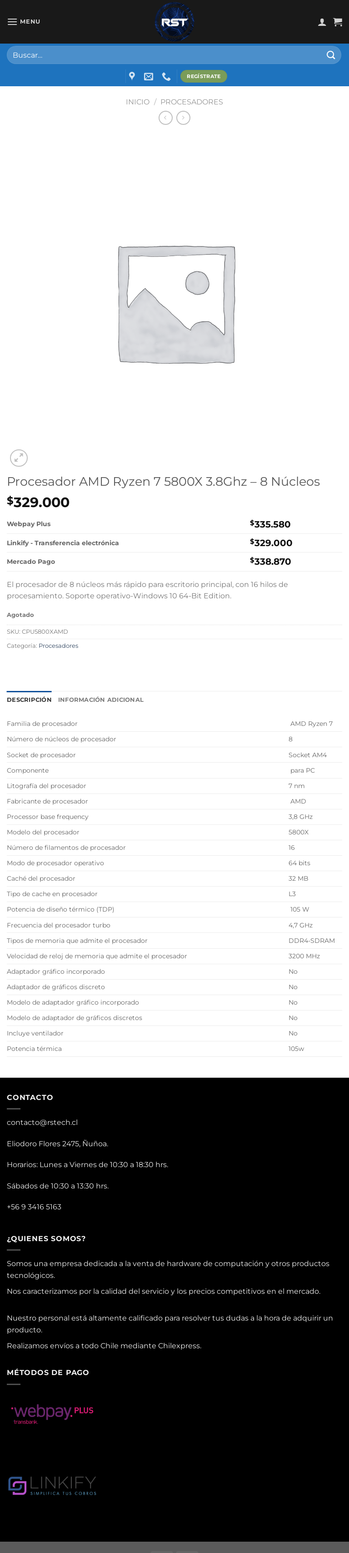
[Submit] (331, 55)
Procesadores (191, 102)
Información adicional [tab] (101, 699)
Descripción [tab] (29, 699)
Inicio (138, 102)
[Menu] (23, 21)
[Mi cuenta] (322, 22)
